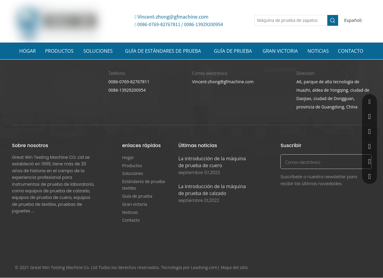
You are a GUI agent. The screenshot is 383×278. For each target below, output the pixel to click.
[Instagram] (363, 268)
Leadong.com (204, 267)
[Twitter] (340, 268)
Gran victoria (134, 204)
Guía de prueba (137, 196)
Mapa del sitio (234, 267)
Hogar (128, 157)
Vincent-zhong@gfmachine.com (172, 16)
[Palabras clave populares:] (332, 20)
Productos (132, 165)
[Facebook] (328, 268)
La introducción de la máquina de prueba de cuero (212, 162)
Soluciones (132, 173)
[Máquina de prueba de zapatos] (290, 20)
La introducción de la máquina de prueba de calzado (212, 190)
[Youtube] (351, 268)
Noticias (130, 212)
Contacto (131, 220)
